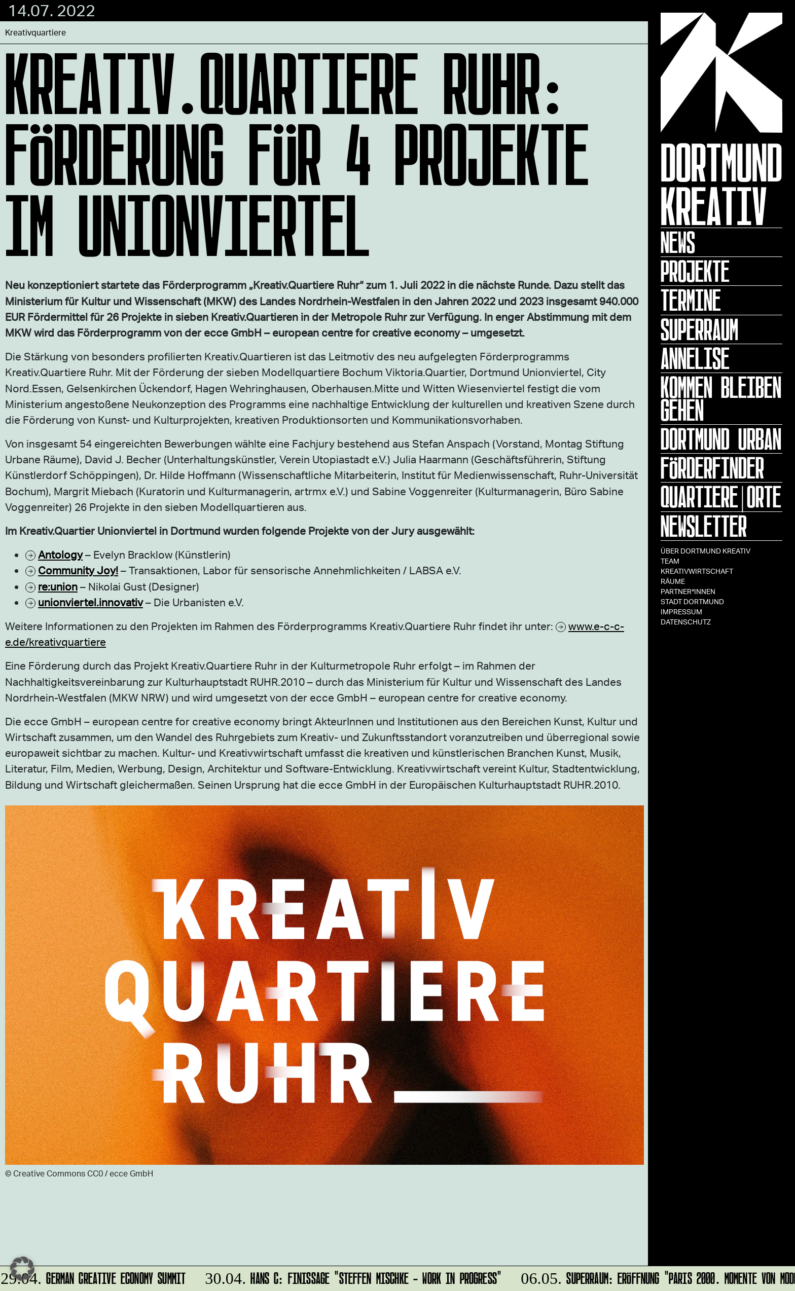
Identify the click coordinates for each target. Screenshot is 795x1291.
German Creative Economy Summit (94, 1276)
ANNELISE (695, 358)
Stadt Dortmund (692, 601)
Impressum (681, 611)
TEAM (670, 561)
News (678, 242)
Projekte (695, 271)
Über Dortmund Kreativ (705, 550)
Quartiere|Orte (721, 497)
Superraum (699, 329)
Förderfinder (712, 468)
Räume (673, 581)
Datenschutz (686, 621)
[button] (22, 1268)
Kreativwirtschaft (697, 571)
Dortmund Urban (721, 439)
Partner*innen (688, 591)
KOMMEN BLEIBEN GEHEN (721, 398)
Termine (691, 300)
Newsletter (704, 526)
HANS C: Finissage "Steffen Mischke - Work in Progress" (351, 1276)
